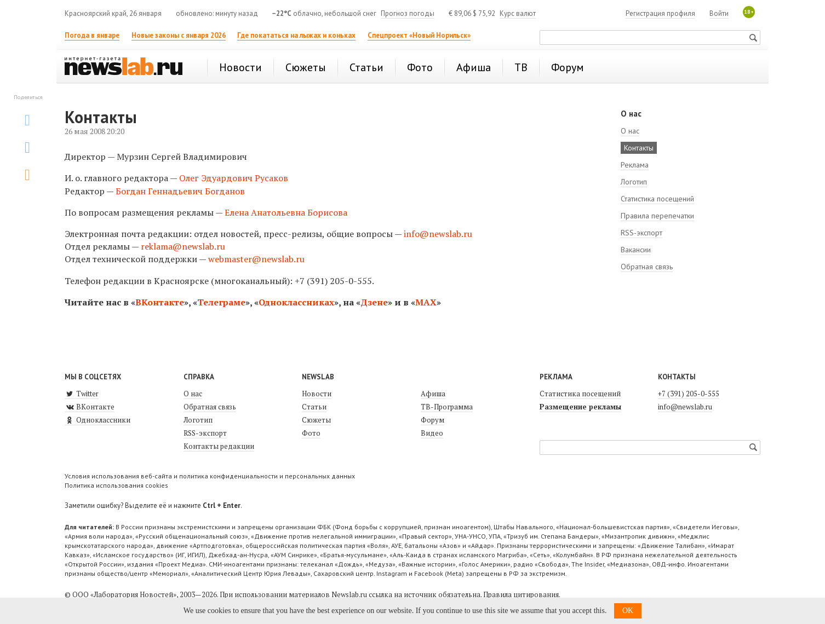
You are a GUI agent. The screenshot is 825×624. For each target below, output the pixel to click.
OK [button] (627, 610)
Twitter (82, 393)
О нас (630, 131)
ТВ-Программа (447, 407)
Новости (316, 393)
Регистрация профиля (660, 13)
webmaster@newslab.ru (256, 259)
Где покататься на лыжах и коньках (296, 35)
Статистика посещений (657, 199)
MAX (426, 302)
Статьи (314, 407)
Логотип (634, 182)
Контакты (639, 148)
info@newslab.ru (438, 234)
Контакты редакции (219, 446)
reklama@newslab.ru (183, 246)
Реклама (635, 165)
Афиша (433, 393)
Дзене (374, 302)
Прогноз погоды (407, 13)
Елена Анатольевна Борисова (286, 212)
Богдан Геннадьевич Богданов (180, 191)
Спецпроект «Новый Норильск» (419, 35)
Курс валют (518, 13)
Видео (432, 433)
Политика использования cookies (116, 485)
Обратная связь (647, 266)
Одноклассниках (296, 302)
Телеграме (221, 302)
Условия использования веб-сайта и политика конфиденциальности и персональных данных (210, 476)
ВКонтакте (159, 302)
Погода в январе (92, 35)
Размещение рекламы (580, 407)
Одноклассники (97, 420)
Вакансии (636, 250)
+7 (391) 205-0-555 (688, 393)
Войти (719, 13)
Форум (432, 420)
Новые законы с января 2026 (178, 35)
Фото (311, 433)
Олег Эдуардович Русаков (233, 178)
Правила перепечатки (657, 216)
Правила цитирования (521, 594)
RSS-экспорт (641, 233)
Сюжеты (316, 420)
